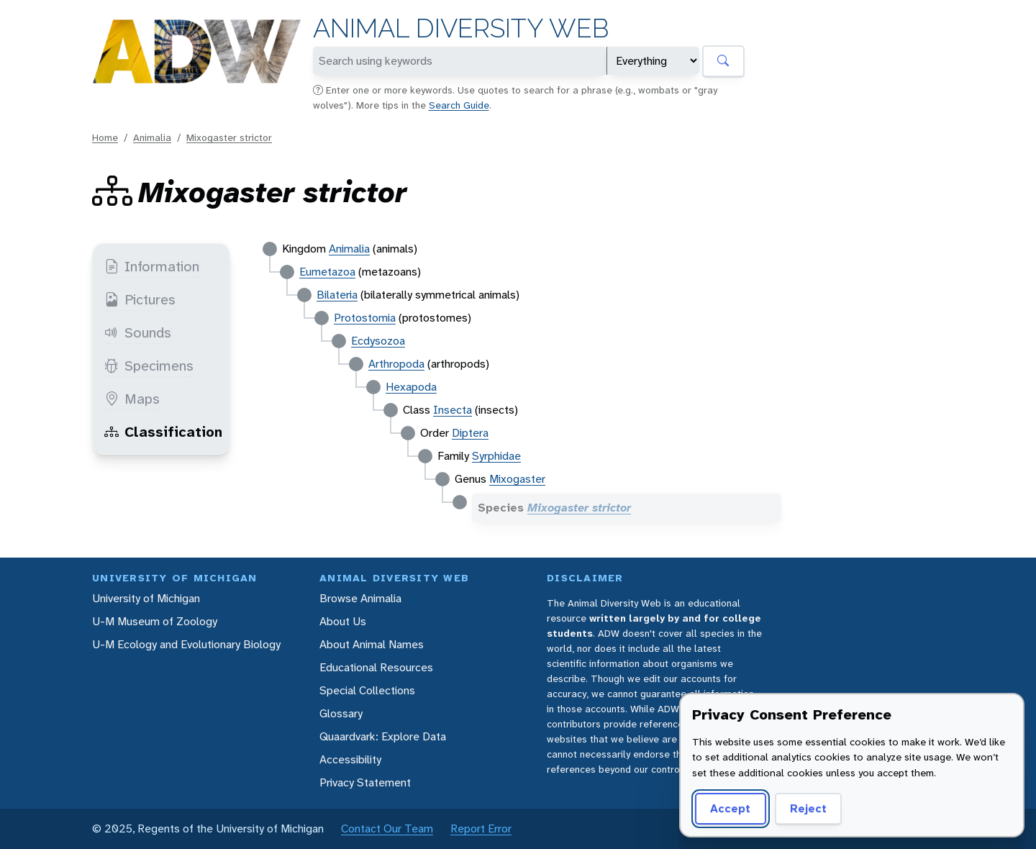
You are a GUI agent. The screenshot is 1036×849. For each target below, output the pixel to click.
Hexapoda (411, 386)
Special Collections (367, 690)
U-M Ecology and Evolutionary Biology (186, 644)
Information (151, 266)
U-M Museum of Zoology (154, 621)
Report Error (481, 828)
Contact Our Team (387, 828)
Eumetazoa (327, 271)
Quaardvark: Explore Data (382, 736)
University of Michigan (146, 598)
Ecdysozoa (378, 340)
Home (105, 137)
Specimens (149, 365)
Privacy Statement (365, 782)
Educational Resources (376, 667)
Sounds (137, 332)
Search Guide (459, 105)
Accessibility (350, 759)
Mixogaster (517, 478)
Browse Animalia (360, 598)
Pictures (140, 299)
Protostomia (365, 317)
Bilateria (337, 294)
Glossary (341, 713)
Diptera (470, 432)
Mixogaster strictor (229, 137)
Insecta (452, 409)
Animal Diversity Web (461, 28)
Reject (808, 808)
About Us (342, 621)
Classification (163, 431)
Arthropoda (396, 363)
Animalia (152, 137)
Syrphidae (496, 455)
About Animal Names (371, 644)
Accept (730, 808)
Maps (132, 398)
